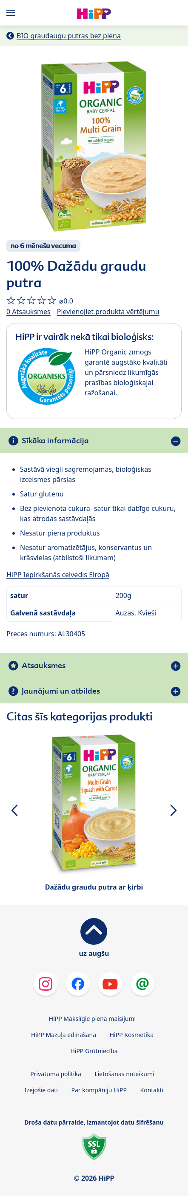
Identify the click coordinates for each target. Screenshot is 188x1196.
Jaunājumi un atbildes (61, 691)
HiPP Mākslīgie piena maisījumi (92, 1019)
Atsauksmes (44, 665)
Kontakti (152, 1090)
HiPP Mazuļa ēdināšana (63, 1035)
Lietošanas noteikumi (124, 1074)
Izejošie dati (41, 1090)
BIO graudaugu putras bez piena (69, 35)
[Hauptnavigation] (12, 13)
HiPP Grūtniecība (93, 1051)
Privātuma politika (55, 1074)
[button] (14, 810)
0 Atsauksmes (28, 311)
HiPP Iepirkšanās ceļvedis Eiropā (57, 574)
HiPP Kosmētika (132, 1035)
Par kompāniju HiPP (99, 1090)
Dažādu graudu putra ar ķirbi (94, 887)
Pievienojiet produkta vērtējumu (108, 311)
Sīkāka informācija (55, 440)
